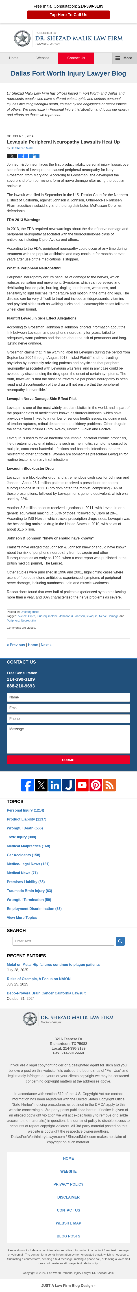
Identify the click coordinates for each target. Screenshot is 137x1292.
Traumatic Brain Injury (29, 891)
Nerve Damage (109, 616)
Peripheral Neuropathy (21, 620)
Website (43, 58)
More (128, 58)
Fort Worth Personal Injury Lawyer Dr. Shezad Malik (80, 1273)
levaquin (92, 616)
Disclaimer (68, 1197)
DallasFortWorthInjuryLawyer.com (38, 1137)
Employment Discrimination (34, 909)
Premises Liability (26, 882)
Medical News (22, 873)
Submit (68, 760)
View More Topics (22, 918)
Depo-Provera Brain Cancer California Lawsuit (46, 993)
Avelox (22, 616)
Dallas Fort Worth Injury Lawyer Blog (68, 38)
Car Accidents (23, 855)
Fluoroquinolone (47, 616)
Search (120, 941)
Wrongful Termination (29, 900)
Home (14, 58)
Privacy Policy (69, 1184)
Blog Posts (68, 1236)
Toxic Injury (21, 837)
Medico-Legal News (28, 864)
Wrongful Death (25, 828)
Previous (16, 645)
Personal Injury (25, 810)
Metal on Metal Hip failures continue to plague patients (53, 964)
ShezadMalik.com (82, 1137)
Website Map (68, 1223)
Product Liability (26, 819)
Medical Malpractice (28, 846)
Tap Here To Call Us (68, 15)
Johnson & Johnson (72, 616)
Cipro (31, 616)
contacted (121, 1076)
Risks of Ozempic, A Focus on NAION (39, 979)
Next (46, 645)
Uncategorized (30, 611)
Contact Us (76, 58)
